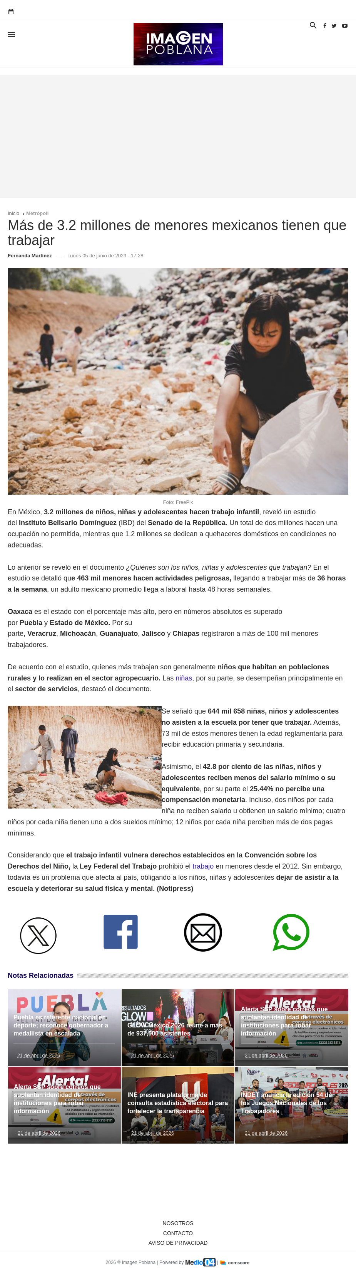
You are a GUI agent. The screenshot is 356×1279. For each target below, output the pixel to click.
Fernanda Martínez (30, 255)
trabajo (203, 866)
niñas (183, 678)
